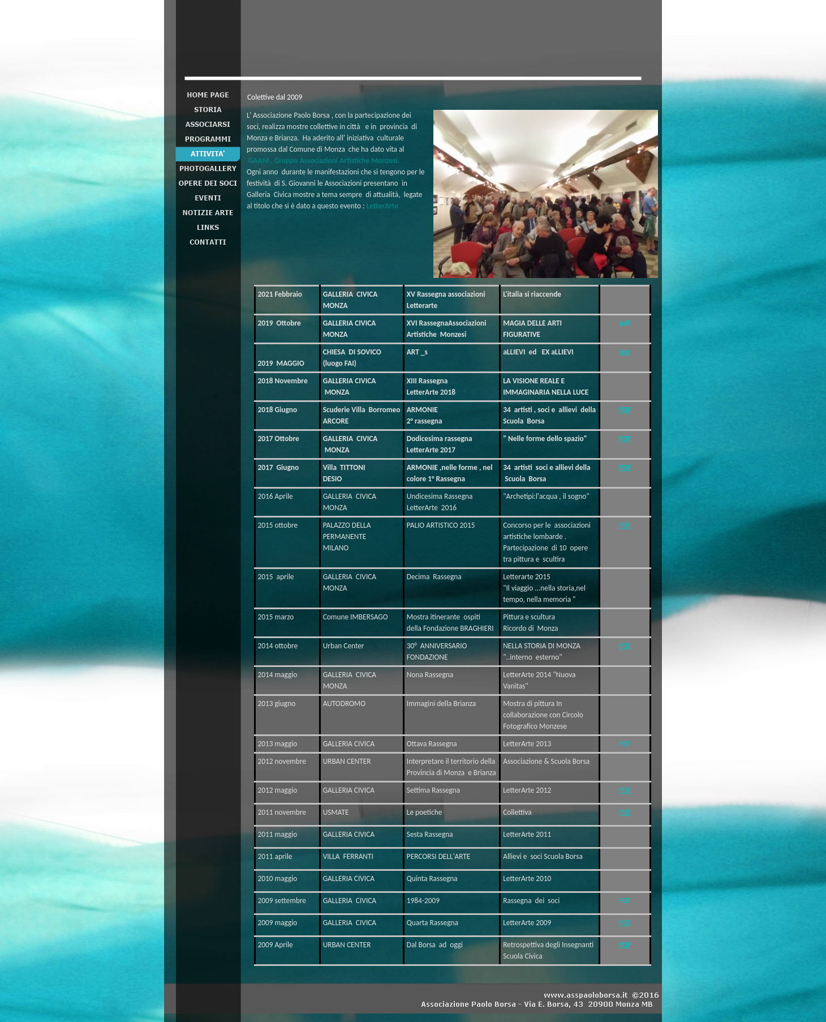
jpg (625, 352)
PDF (625, 409)
